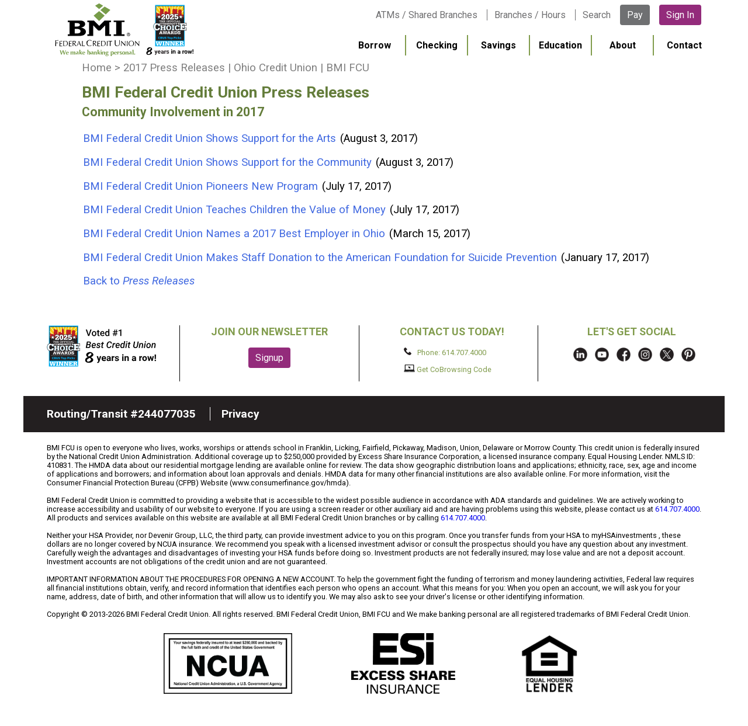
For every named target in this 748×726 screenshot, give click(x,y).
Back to (139, 281)
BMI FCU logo (123, 30)
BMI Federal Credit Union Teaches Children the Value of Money (236, 209)
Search (597, 14)
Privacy (240, 414)
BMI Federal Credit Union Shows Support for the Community (229, 162)
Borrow (374, 45)
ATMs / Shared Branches (426, 14)
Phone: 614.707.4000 (445, 352)
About (623, 45)
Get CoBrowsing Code (448, 369)
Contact (684, 45)
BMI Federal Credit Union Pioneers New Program (202, 186)
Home (97, 67)
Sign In (680, 14)
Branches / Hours (530, 14)
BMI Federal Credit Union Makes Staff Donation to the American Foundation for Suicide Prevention (321, 257)
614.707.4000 (677, 509)
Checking (437, 45)
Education (560, 45)
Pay (635, 14)
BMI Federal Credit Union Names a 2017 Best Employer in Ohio (235, 233)
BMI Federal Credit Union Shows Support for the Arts (211, 138)
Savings (498, 45)
